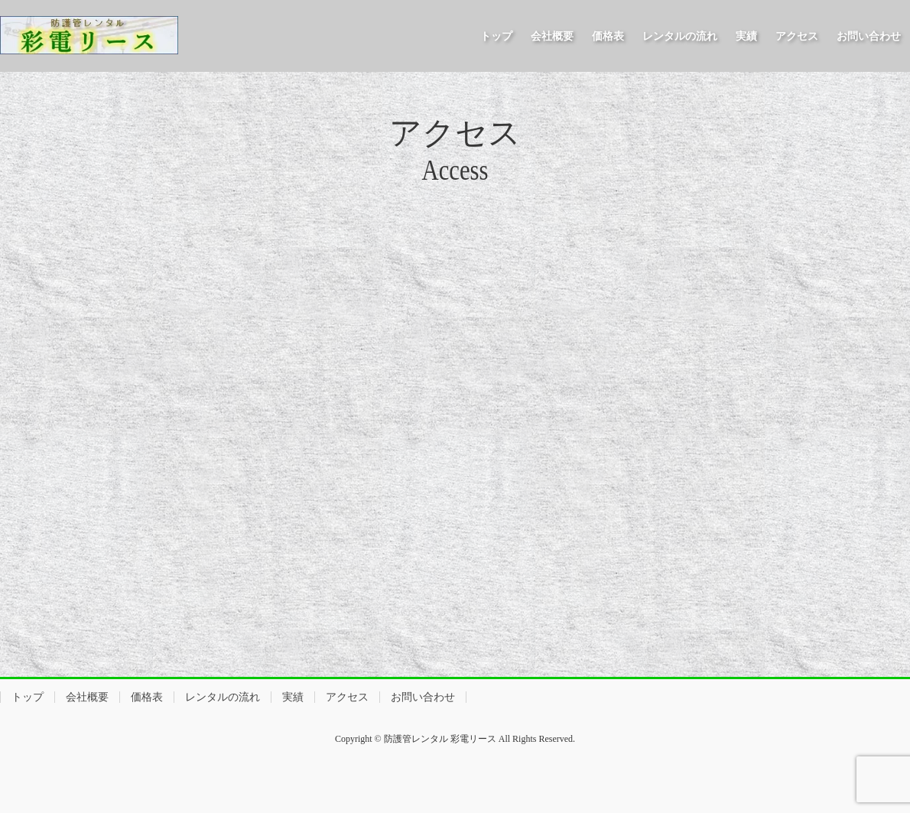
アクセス (347, 697)
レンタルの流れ (222, 697)
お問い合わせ (423, 697)
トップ (27, 697)
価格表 (147, 697)
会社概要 (87, 697)
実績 (293, 697)
